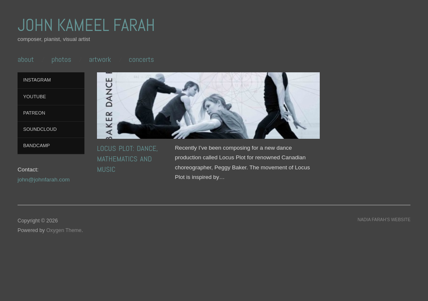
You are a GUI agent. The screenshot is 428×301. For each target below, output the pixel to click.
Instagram (37, 79)
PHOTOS (61, 59)
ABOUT (26, 59)
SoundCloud (40, 129)
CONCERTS (141, 59)
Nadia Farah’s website (384, 219)
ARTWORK (100, 59)
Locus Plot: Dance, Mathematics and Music (127, 158)
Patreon (34, 112)
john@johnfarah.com (44, 179)
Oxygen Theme (64, 230)
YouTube (34, 96)
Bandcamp (36, 145)
